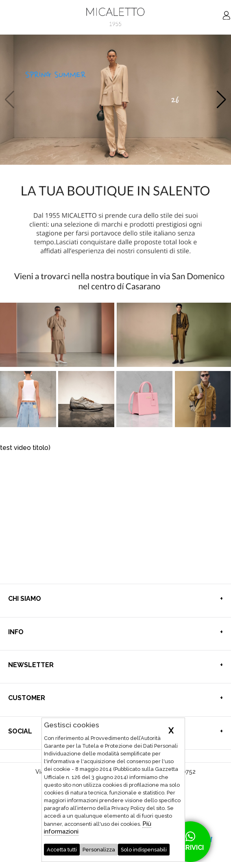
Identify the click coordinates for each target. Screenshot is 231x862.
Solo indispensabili (144, 850)
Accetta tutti (62, 850)
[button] (221, 100)
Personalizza (99, 850)
